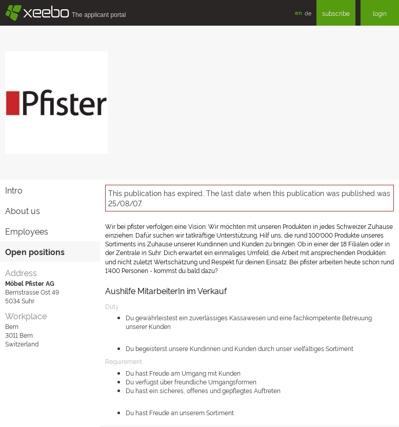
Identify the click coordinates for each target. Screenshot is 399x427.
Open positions (35, 251)
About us (22, 210)
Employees (26, 231)
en (298, 12)
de (308, 13)
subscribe (336, 13)
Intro (14, 190)
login (380, 13)
